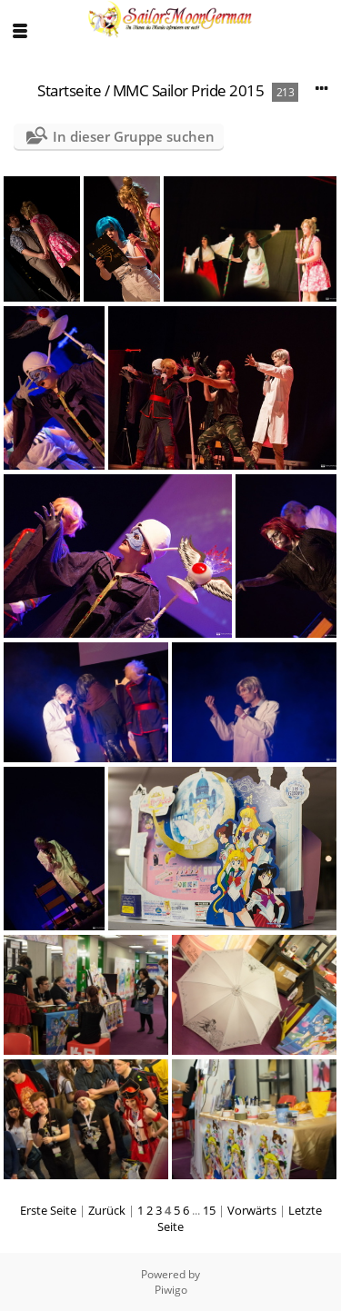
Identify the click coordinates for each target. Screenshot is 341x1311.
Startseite (69, 90)
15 (209, 1210)
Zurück (106, 1210)
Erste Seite (48, 1210)
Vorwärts (251, 1210)
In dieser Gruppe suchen (134, 136)
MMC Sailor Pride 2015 (189, 90)
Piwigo (171, 1289)
